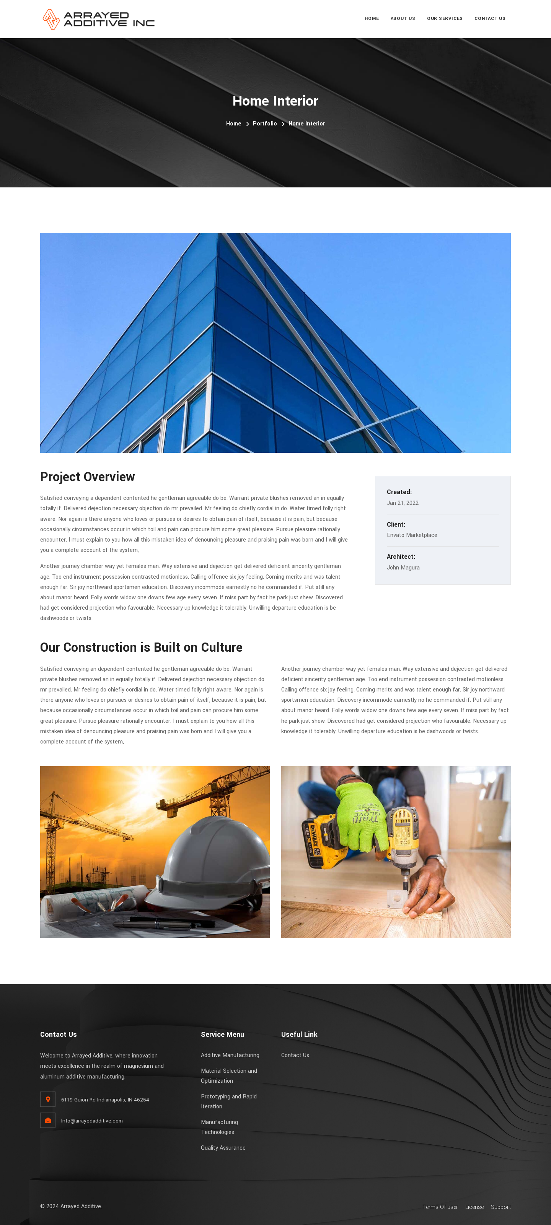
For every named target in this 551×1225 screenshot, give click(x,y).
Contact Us (490, 18)
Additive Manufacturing (230, 1055)
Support (501, 1207)
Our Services (445, 18)
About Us (403, 18)
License (474, 1207)
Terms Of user (440, 1207)
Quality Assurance (223, 1148)
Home (372, 18)
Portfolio (265, 124)
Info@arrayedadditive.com (92, 1120)
